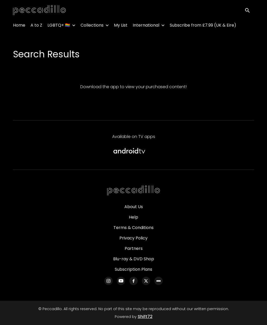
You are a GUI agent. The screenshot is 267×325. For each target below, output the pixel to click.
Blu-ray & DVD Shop (133, 259)
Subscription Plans (133, 269)
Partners (134, 248)
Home (19, 26)
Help (133, 217)
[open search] (249, 10)
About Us (133, 207)
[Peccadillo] (133, 190)
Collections (92, 26)
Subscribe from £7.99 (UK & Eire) (203, 26)
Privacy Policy (133, 238)
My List (121, 26)
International (146, 26)
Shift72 (145, 317)
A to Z (36, 26)
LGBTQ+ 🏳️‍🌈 (58, 26)
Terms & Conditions (133, 228)
